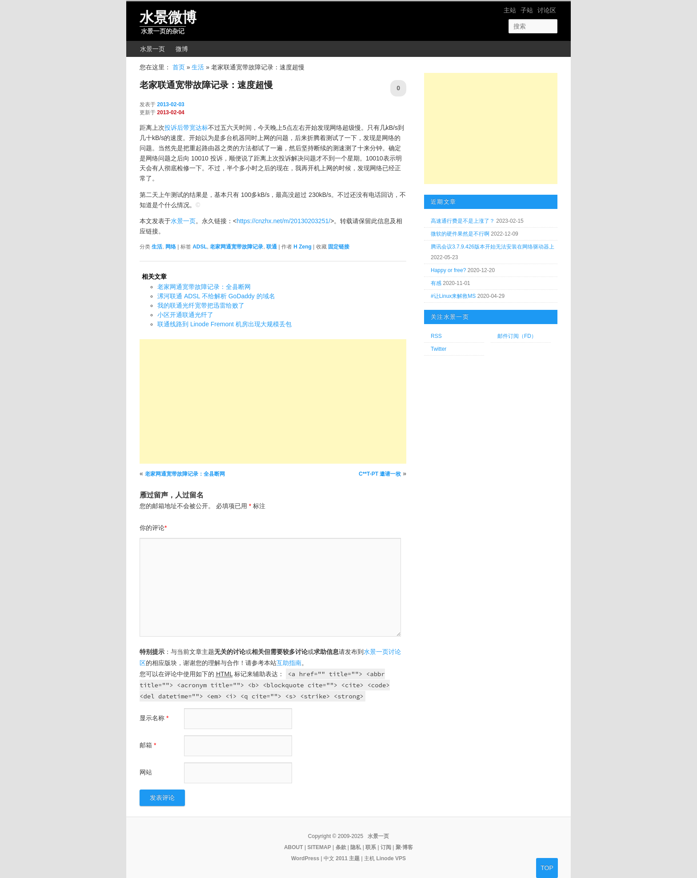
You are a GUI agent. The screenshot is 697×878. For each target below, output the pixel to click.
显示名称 (154, 718)
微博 (182, 48)
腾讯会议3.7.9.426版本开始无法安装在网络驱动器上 (492, 247)
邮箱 (148, 745)
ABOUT (293, 847)
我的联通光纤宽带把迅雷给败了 (200, 305)
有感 (436, 283)
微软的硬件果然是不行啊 (460, 234)
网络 (170, 247)
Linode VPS (391, 858)
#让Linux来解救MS (453, 296)
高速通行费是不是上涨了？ (463, 221)
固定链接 (338, 247)
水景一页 (152, 48)
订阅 (386, 847)
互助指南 (288, 662)
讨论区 (546, 10)
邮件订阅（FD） (517, 336)
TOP (547, 867)
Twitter (438, 349)
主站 (510, 10)
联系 (370, 847)
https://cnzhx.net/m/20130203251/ (283, 221)
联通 (271, 247)
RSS (436, 336)
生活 (198, 67)
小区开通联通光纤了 (185, 314)
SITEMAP (319, 847)
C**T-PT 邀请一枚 (380, 474)
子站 (527, 10)
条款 (341, 847)
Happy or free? (448, 270)
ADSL (199, 247)
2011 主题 (348, 858)
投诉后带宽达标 (186, 127)
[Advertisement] (273, 401)
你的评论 (153, 527)
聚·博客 (404, 847)
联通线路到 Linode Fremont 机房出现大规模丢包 (224, 324)
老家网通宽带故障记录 (236, 247)
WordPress (305, 858)
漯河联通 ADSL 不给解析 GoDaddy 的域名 (216, 296)
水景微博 (168, 17)
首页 (178, 67)
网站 (146, 772)
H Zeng (302, 247)
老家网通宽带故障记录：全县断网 (204, 286)
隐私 (355, 847)
